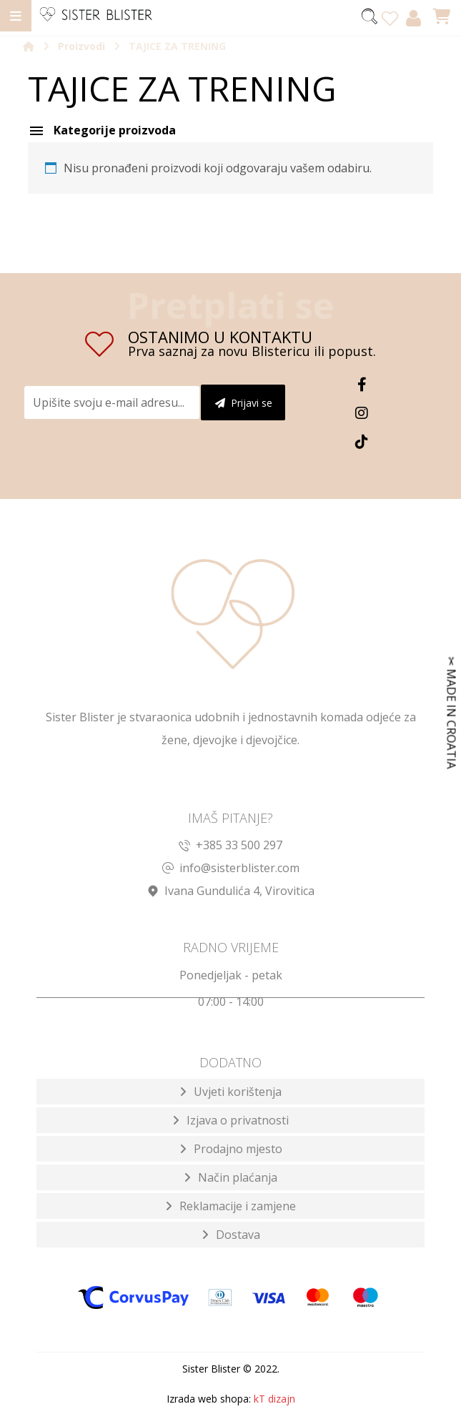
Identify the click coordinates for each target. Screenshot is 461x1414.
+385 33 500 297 (230, 846)
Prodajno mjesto (238, 1150)
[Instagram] (361, 413)
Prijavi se (243, 403)
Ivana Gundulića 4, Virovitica (230, 891)
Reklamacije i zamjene (237, 1207)
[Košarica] (441, 15)
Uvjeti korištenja (238, 1093)
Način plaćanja (237, 1179)
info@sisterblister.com (230, 868)
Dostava (238, 1236)
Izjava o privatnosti (238, 1121)
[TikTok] (361, 441)
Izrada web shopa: (209, 1400)
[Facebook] (361, 384)
